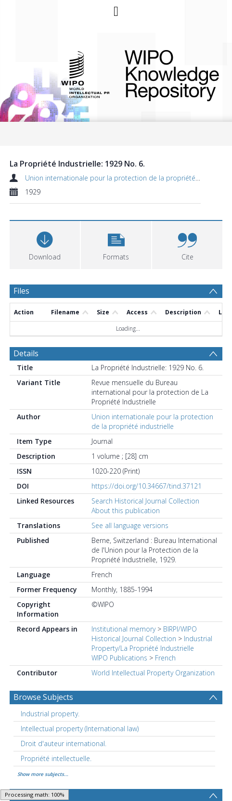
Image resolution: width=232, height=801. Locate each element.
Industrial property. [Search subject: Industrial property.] (50, 713)
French (165, 657)
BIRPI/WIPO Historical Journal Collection (144, 633)
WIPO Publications (119, 657)
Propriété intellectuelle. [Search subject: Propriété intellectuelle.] (56, 758)
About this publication (125, 510)
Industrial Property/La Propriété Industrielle (151, 643)
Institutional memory (123, 628)
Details (26, 353)
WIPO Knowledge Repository (167, 73)
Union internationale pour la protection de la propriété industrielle (128, 177)
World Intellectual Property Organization (153, 672)
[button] (116, 244)
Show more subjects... (42, 774)
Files (21, 290)
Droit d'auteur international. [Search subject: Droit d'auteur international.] (63, 743)
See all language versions (129, 525)
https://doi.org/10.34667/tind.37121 (146, 486)
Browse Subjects (43, 697)
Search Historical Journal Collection (145, 500)
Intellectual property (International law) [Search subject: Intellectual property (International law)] (80, 728)
